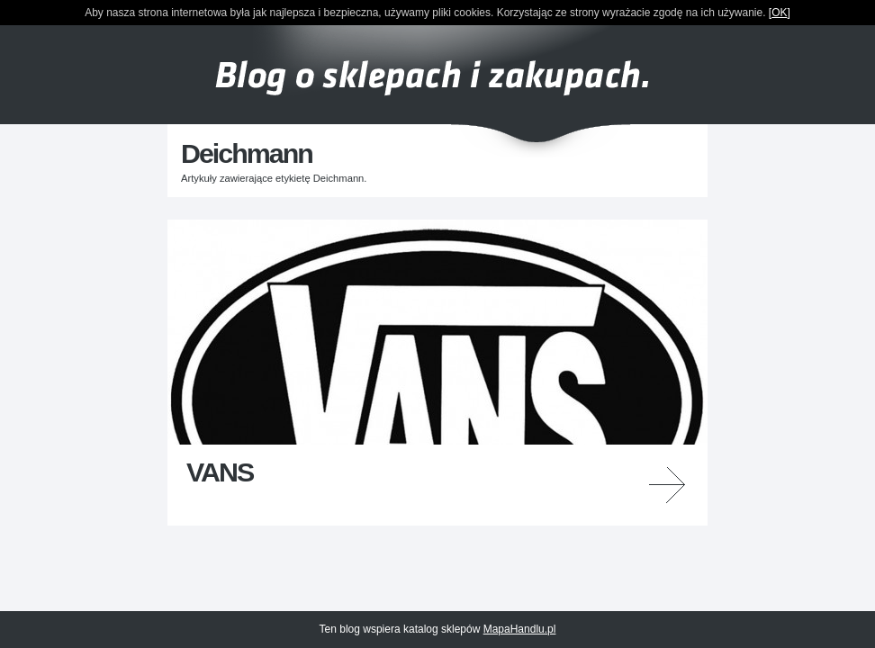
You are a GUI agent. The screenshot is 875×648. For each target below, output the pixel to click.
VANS (219, 471)
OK (779, 12)
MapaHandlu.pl (519, 629)
